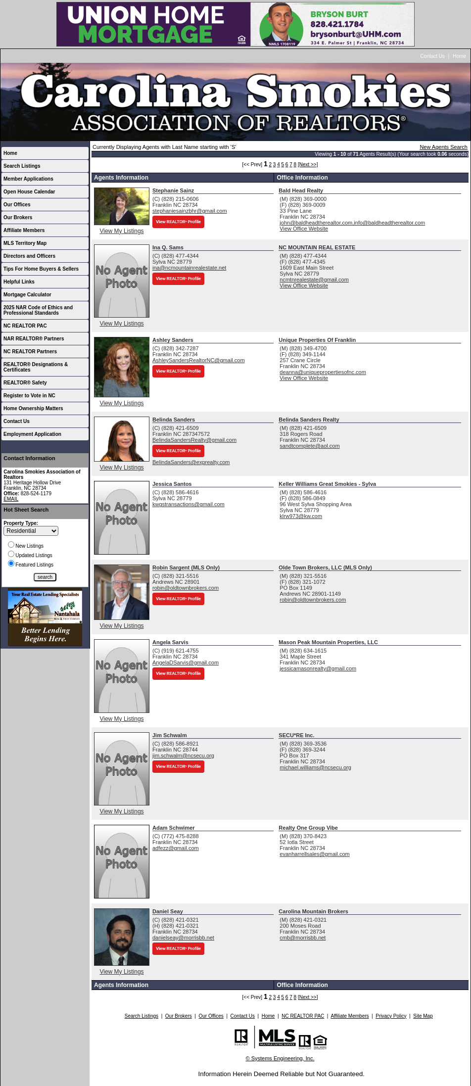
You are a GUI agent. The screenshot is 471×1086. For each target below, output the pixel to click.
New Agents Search (444, 147)
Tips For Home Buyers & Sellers (41, 269)
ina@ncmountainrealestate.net (189, 268)
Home (459, 56)
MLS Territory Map (25, 243)
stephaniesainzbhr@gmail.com (189, 211)
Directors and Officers (29, 256)
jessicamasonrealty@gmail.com (318, 668)
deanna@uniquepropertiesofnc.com (323, 372)
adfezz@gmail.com (175, 848)
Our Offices (16, 204)
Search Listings (21, 166)
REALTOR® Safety (25, 382)
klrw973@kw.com (301, 516)
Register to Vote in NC (29, 395)
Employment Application (32, 434)
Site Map (422, 1016)
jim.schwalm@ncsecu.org (183, 755)
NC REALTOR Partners (30, 351)
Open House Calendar (29, 191)
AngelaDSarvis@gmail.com (185, 662)
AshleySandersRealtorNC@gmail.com (198, 360)
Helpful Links (19, 281)
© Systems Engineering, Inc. (280, 1058)
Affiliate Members (24, 230)
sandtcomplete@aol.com (309, 446)
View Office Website (304, 229)
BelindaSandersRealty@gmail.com (194, 440)
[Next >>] (308, 164)
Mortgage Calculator (27, 294)
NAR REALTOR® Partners (33, 338)
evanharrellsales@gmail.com (314, 854)
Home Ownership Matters (33, 408)
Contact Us (433, 56)
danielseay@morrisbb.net (183, 938)
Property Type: (20, 523)
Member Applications (28, 179)
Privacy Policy (391, 1016)
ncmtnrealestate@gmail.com (314, 280)
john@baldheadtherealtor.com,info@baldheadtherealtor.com (352, 223)
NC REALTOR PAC (25, 326)
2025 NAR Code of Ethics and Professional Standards (38, 310)
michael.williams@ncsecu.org (315, 767)
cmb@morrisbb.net (303, 938)
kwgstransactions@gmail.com (188, 504)
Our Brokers (17, 217)
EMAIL (10, 499)
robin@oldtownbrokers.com (185, 588)
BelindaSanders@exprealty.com (191, 462)
